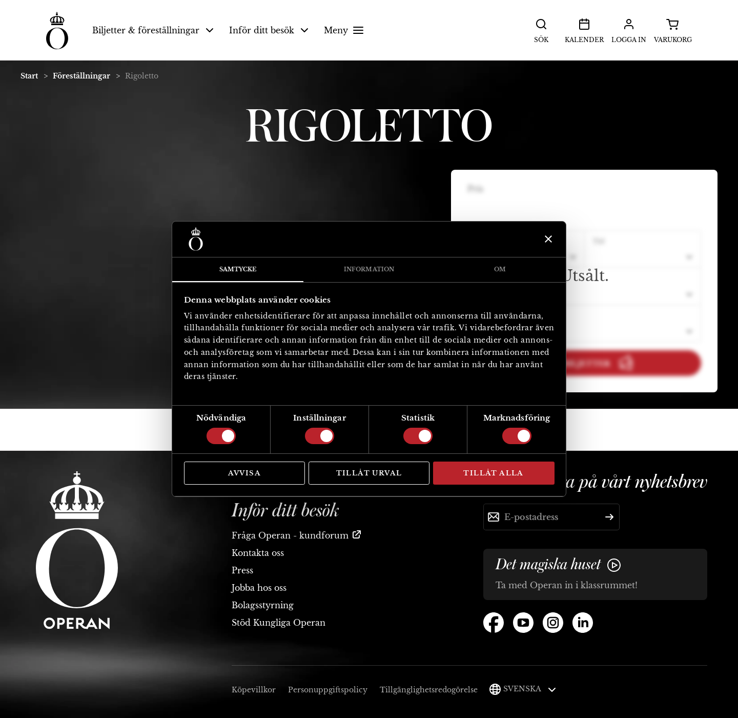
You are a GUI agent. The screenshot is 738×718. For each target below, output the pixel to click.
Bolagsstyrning (263, 605)
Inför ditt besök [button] (269, 30)
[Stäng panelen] (547, 239)
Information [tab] (369, 269)
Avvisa (244, 473)
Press (242, 570)
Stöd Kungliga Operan (278, 622)
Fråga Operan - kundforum (290, 535)
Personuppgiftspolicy (327, 689)
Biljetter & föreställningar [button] (153, 30)
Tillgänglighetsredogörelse (429, 689)
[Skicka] (609, 517)
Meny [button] (345, 30)
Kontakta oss (258, 553)
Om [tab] (500, 269)
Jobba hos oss (259, 588)
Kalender (584, 30)
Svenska (529, 688)
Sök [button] (541, 30)
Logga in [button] (628, 30)
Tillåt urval (369, 473)
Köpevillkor (254, 689)
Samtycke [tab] (238, 269)
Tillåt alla (493, 473)
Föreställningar (81, 76)
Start (29, 76)
